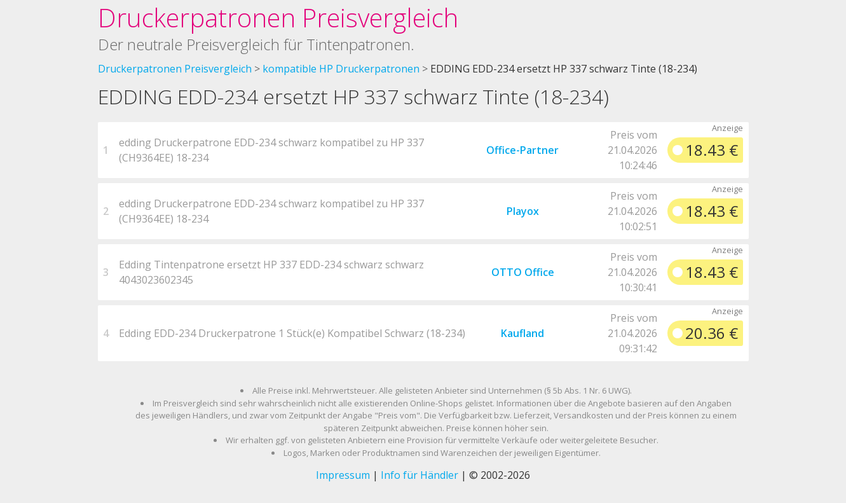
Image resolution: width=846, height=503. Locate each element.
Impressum (343, 475)
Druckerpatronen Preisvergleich (278, 17)
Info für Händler (419, 475)
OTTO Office (522, 272)
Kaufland (522, 333)
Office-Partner (522, 150)
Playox (523, 211)
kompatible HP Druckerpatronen (341, 69)
